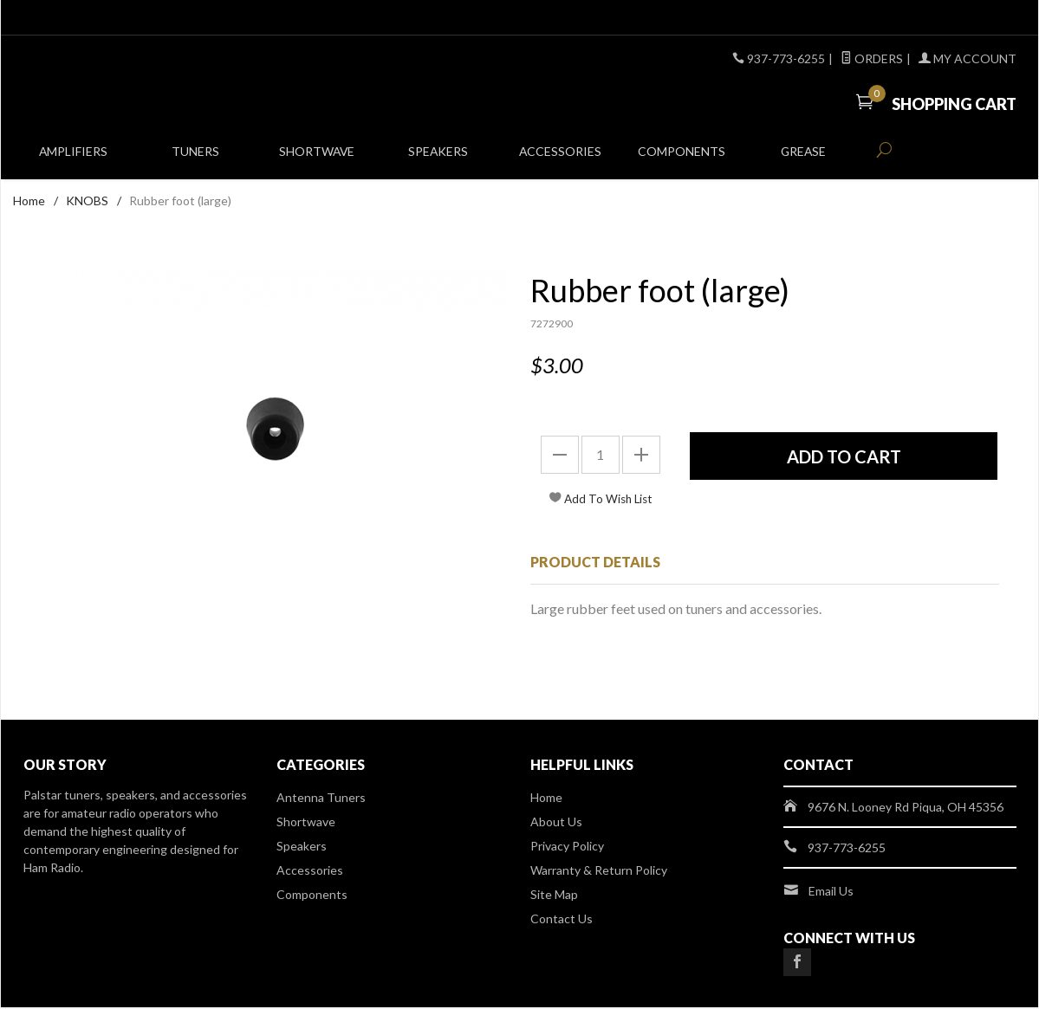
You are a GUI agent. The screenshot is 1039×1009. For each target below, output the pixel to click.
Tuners (195, 157)
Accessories (560, 157)
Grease (803, 157)
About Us (556, 823)
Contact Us (561, 920)
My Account (967, 58)
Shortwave (316, 157)
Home (29, 202)
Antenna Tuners (321, 799)
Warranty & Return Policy (598, 871)
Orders (872, 58)
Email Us (831, 892)
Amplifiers (73, 157)
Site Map (554, 896)
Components (681, 157)
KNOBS (87, 202)
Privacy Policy (567, 847)
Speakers (438, 157)
